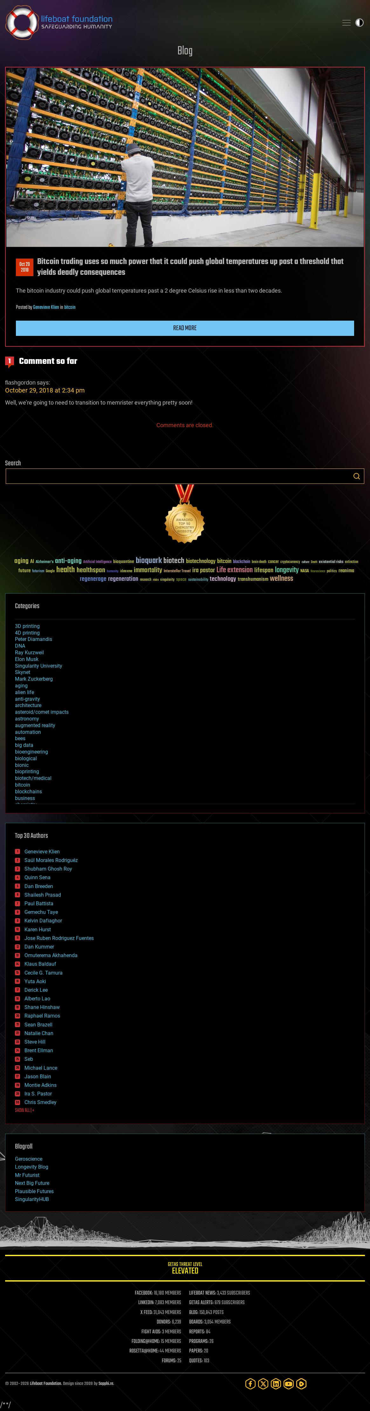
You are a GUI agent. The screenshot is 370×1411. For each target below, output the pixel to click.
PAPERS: (196, 1351)
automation (28, 732)
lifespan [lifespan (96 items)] (263, 570)
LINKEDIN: (146, 1303)
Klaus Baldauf (40, 964)
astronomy (27, 719)
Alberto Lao (37, 999)
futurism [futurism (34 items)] (38, 571)
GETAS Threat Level (185, 1269)
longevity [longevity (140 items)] (287, 570)
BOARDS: (196, 1322)
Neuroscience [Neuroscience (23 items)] (318, 571)
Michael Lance (40, 1068)
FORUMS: (169, 1361)
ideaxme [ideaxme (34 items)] (126, 571)
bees (20, 738)
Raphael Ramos (42, 1016)
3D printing (27, 626)
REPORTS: (197, 1332)
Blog (185, 51)
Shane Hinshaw (42, 1007)
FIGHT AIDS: (151, 1332)
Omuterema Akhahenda (51, 955)
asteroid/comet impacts (42, 712)
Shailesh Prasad (42, 895)
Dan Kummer (39, 947)
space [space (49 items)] (181, 579)
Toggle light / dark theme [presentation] (359, 22)
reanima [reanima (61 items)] (346, 571)
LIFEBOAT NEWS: (202, 1293)
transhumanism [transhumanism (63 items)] (253, 579)
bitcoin (70, 307)
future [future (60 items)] (24, 571)
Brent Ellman (38, 1050)
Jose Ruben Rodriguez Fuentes (59, 938)
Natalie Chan (38, 1033)
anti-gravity (27, 699)
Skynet (22, 672)
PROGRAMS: (199, 1342)
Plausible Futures (34, 1191)
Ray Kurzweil (29, 653)
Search (356, 476)
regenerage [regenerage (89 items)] (93, 579)
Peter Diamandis (33, 639)
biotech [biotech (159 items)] (173, 561)
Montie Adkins (40, 1085)
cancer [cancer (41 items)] (273, 562)
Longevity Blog (31, 1167)
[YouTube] (289, 1383)
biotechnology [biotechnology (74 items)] (201, 561)
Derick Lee (36, 990)
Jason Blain (37, 1077)
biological (26, 758)
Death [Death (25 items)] (314, 562)
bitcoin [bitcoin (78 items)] (224, 561)
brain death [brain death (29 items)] (259, 562)
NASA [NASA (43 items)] (304, 571)
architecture (28, 705)
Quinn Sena (37, 877)
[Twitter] (263, 1383)
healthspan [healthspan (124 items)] (91, 570)
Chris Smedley (40, 1102)
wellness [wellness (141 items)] (281, 579)
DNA (20, 646)
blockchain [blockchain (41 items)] (241, 562)
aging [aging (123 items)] (21, 561)
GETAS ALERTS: (201, 1303)
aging (21, 686)
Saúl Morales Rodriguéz (51, 860)
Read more (185, 328)
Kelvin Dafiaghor (43, 921)
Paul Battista (38, 903)
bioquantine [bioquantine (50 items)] (123, 561)
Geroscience (28, 1159)
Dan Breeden (38, 886)
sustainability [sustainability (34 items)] (198, 580)
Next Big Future (32, 1183)
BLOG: (193, 1313)
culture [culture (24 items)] (305, 562)
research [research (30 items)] (145, 580)
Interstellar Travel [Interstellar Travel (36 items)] (177, 571)
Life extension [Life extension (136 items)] (234, 570)
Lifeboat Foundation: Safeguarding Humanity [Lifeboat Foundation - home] (169, 22)
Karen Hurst (37, 930)
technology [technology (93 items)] (223, 579)
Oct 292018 (24, 267)
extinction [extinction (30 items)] (351, 562)
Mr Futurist (27, 1175)
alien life (24, 692)
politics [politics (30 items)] (332, 571)
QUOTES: (196, 1361)
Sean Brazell (38, 1025)
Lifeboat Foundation (45, 1383)
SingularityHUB (32, 1199)
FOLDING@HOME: (146, 1342)
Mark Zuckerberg (34, 679)
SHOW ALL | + (24, 1111)
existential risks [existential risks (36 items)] (331, 562)
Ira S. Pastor (38, 1094)
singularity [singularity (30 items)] (167, 580)
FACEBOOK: (144, 1293)
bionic (22, 765)
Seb (28, 1059)
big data (24, 745)
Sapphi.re (106, 1383)
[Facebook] (250, 1383)
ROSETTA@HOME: (144, 1351)
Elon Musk (26, 659)
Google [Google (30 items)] (50, 571)
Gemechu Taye (41, 912)
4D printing (27, 633)
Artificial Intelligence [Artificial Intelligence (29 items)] (97, 562)
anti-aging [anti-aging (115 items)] (68, 561)
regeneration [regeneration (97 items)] (123, 579)
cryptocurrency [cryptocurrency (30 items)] (290, 562)
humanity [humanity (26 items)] (113, 571)
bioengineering (31, 752)
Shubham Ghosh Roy (48, 869)
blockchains (28, 792)
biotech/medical (33, 778)
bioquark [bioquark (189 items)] (149, 561)
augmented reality (35, 725)
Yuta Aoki (35, 981)
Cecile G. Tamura (43, 973)
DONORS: (164, 1322)
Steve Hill (34, 1042)
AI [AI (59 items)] (32, 562)
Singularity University (38, 666)
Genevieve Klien (46, 307)
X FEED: (146, 1313)
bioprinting (27, 771)
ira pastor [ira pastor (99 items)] (203, 570)
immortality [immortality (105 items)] (148, 570)
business (25, 798)
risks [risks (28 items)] (156, 580)
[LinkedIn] (276, 1383)
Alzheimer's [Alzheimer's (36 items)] (44, 562)
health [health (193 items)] (65, 570)
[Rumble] (301, 1383)
